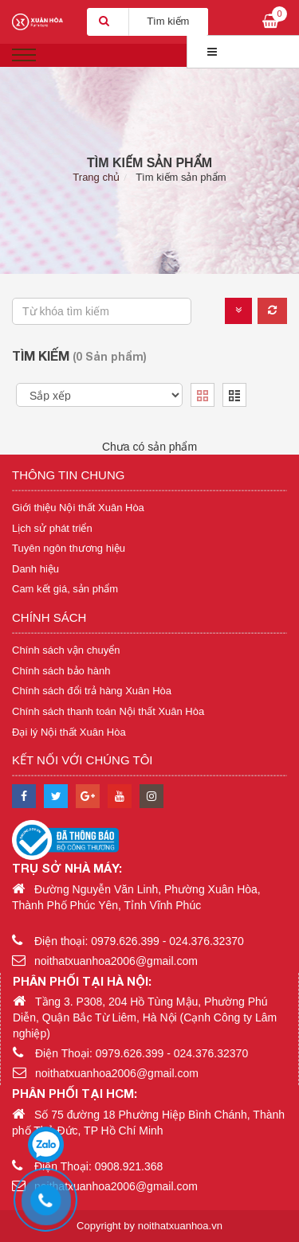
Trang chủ (96, 177)
